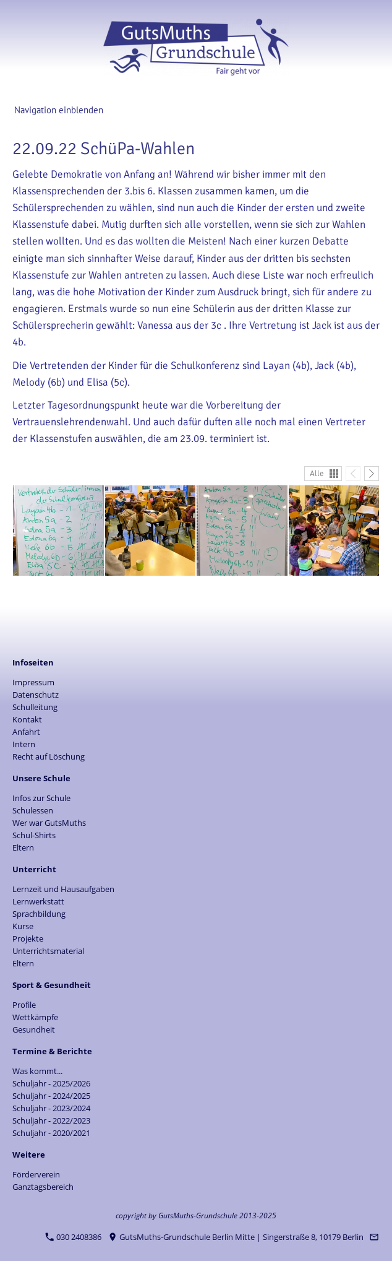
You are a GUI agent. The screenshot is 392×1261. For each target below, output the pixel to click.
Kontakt (27, 719)
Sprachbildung (39, 913)
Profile (24, 1004)
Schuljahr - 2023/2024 (51, 1108)
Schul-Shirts (34, 835)
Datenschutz (35, 694)
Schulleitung (35, 707)
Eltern (23, 847)
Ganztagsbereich (43, 1186)
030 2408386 (73, 1236)
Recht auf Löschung (48, 756)
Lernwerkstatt (38, 901)
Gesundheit (33, 1029)
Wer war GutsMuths (49, 822)
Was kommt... (37, 1071)
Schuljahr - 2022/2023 (51, 1120)
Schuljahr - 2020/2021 (51, 1132)
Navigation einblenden (58, 110)
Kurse (22, 926)
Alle (317, 474)
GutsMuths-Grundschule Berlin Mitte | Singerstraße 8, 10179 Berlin (236, 1236)
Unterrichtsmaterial (48, 950)
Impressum (33, 682)
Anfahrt (26, 731)
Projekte (27, 938)
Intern (23, 744)
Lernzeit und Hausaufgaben (63, 889)
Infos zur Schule (41, 798)
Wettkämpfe (35, 1017)
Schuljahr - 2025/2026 (51, 1083)
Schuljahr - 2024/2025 (51, 1095)
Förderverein (36, 1174)
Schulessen (32, 810)
